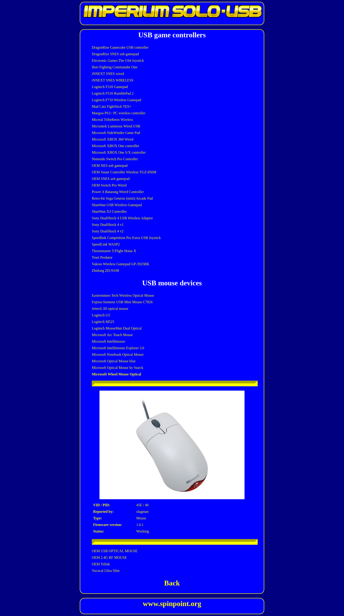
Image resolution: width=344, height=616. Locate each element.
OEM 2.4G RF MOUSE (109, 557)
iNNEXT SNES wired (108, 74)
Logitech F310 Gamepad (110, 87)
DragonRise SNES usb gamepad (115, 54)
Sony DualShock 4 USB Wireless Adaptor (122, 218)
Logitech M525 (103, 322)
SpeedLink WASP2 (106, 244)
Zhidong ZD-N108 (105, 270)
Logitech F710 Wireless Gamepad (116, 100)
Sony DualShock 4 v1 (108, 225)
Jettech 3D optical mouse (110, 308)
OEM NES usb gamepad (110, 165)
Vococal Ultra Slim (105, 571)
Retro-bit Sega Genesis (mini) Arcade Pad (122, 198)
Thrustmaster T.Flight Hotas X (114, 251)
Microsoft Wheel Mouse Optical (116, 374)
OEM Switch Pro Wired (109, 185)
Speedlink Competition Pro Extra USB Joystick (126, 238)
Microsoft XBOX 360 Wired (112, 139)
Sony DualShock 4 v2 (108, 231)
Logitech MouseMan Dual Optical (117, 328)
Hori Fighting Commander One (114, 67)
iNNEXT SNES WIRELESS (112, 80)
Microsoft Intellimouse (108, 341)
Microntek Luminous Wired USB (116, 126)
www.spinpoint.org (172, 603)
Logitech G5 (101, 315)
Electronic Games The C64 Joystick (118, 60)
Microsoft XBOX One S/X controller (119, 152)
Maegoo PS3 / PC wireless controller (118, 113)
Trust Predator (102, 257)
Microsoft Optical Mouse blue (114, 361)
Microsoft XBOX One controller (115, 146)
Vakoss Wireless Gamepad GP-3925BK (120, 264)
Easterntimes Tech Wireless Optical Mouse (123, 295)
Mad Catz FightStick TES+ (111, 106)
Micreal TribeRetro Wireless (112, 120)
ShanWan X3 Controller (109, 211)
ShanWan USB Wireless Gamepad (117, 205)
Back (172, 583)
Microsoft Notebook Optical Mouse (118, 354)
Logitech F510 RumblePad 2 (112, 93)
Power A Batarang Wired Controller (118, 192)
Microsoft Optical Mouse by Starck (117, 368)
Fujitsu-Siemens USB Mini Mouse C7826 (122, 302)
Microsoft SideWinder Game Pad (116, 133)
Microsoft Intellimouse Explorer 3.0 (118, 348)
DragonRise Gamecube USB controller (120, 47)
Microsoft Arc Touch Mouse (112, 335)
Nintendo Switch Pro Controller (115, 159)
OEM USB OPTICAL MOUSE (115, 551)
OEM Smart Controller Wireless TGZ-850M (124, 172)
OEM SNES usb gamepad (111, 179)
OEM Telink (101, 564)
